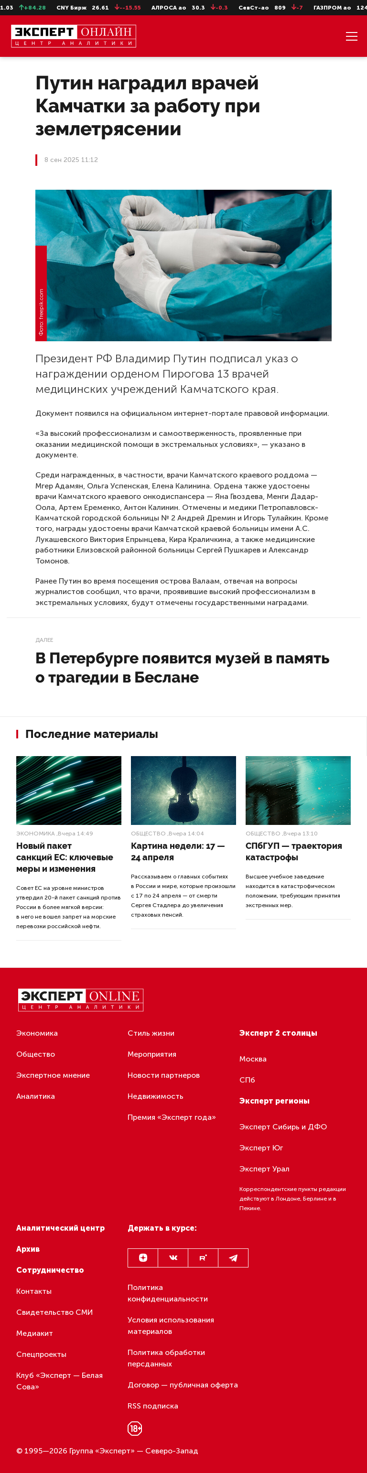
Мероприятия (152, 1054)
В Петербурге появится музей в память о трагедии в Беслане (182, 667)
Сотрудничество (50, 1270)
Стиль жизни (151, 1033)
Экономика (35, 833)
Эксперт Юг (261, 1147)
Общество (148, 833)
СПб (247, 1079)
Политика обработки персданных (166, 1358)
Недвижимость (156, 1096)
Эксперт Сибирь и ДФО (283, 1126)
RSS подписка (153, 1405)
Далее (44, 640)
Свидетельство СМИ (54, 1312)
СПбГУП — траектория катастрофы (294, 851)
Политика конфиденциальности (168, 1293)
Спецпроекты (41, 1354)
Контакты (34, 1291)
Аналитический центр (60, 1228)
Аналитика (35, 1096)
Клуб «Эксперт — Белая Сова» (59, 1381)
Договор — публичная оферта (183, 1384)
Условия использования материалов (171, 1325)
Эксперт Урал (264, 1168)
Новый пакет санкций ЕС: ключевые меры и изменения (64, 857)
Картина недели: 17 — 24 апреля (178, 851)
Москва (253, 1058)
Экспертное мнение (53, 1075)
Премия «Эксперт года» (172, 1117)
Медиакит (34, 1333)
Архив (28, 1249)
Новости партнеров (164, 1075)
